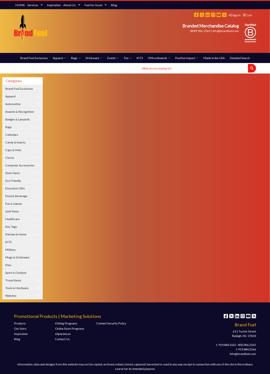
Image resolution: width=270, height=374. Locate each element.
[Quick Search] (192, 68)
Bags (76, 58)
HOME (20, 5)
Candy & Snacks (15, 142)
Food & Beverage (16, 196)
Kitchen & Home (15, 234)
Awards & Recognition (19, 111)
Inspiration (54, 5)
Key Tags (11, 226)
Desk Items (12, 173)
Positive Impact (186, 58)
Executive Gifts (15, 188)
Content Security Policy (111, 323)
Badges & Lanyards (17, 119)
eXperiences (63, 333)
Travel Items (13, 280)
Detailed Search (240, 58)
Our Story (20, 328)
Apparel (59, 58)
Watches (10, 295)
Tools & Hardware (17, 288)
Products (20, 323)
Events (113, 58)
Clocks (9, 157)
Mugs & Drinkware (17, 257)
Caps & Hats (13, 150)
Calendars (11, 134)
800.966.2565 (247, 345)
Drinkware (94, 58)
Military (10, 249)
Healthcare (12, 219)
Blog (114, 5)
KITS (139, 58)
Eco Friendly (13, 180)
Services (32, 5)
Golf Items (12, 211)
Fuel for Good (93, 5)
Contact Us (62, 339)
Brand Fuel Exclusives (34, 58)
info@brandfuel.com (225, 31)
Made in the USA (214, 58)
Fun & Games (13, 203)
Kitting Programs (66, 323)
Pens (8, 265)
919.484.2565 (227, 345)
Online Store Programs (69, 328)
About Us (69, 5)
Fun (128, 58)
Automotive (13, 104)
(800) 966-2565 (200, 31)
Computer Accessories (19, 165)
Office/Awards (159, 58)
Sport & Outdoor (16, 272)
